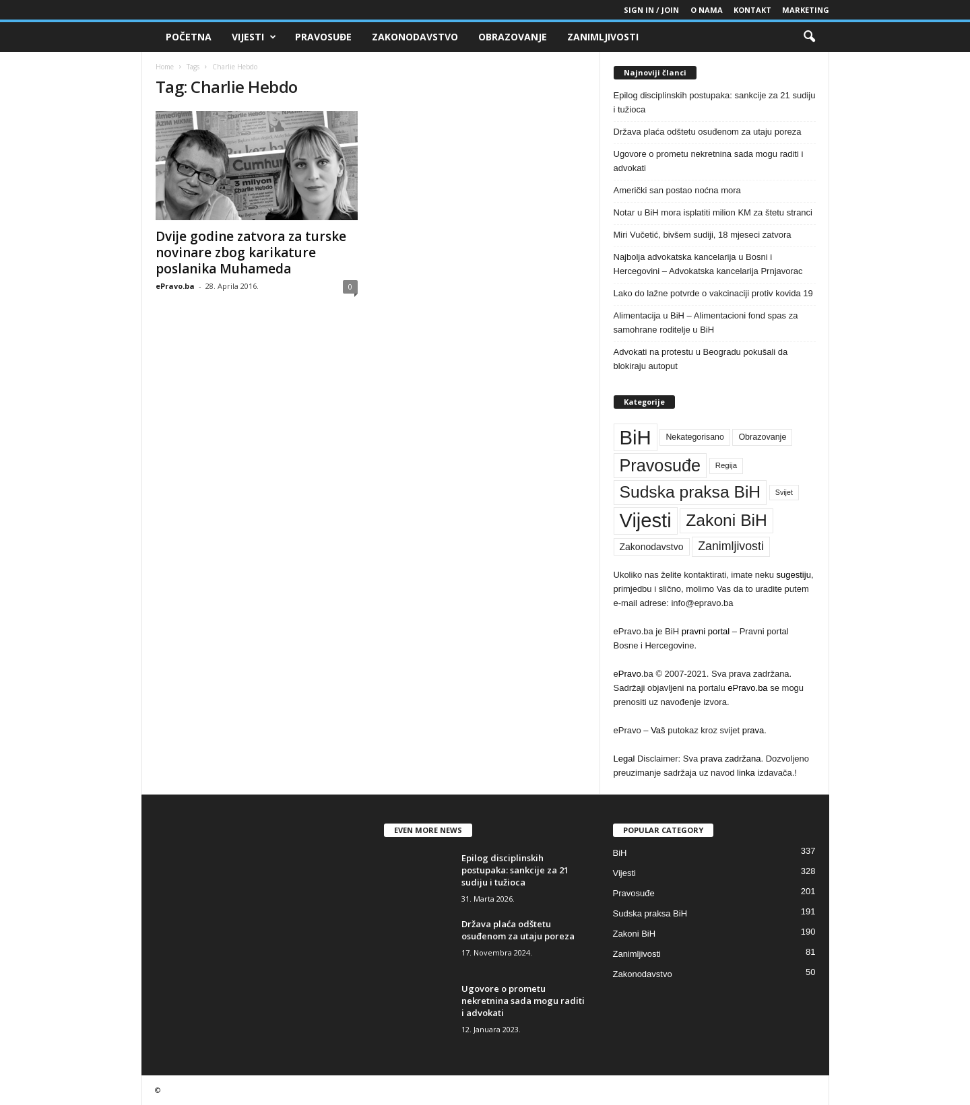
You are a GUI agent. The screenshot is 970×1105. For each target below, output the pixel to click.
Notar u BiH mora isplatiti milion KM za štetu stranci (713, 212)
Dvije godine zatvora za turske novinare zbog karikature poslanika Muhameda (251, 252)
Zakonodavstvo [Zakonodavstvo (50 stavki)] (652, 546)
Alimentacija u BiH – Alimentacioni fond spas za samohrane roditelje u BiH (706, 322)
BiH (620, 853)
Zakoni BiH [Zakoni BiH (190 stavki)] (726, 520)
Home (165, 66)
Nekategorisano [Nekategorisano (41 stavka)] (694, 437)
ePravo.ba (175, 286)
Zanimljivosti (603, 36)
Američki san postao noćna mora (677, 190)
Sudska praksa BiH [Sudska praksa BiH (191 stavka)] (690, 492)
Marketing (805, 10)
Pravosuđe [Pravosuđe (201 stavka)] (660, 465)
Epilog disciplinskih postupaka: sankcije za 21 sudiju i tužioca (715, 102)
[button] (809, 37)
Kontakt (752, 10)
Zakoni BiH (634, 934)
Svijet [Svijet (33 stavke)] (784, 492)
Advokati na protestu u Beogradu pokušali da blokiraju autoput (701, 359)
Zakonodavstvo (415, 36)
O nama (706, 10)
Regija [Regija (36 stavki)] (726, 465)
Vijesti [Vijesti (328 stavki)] (646, 520)
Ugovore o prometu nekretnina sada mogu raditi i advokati (709, 161)
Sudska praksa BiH (650, 913)
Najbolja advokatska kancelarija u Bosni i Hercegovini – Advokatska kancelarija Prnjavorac (708, 264)
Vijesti (254, 37)
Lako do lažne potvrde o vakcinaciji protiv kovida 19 (713, 293)
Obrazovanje (512, 36)
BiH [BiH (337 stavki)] (635, 437)
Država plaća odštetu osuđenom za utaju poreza (708, 132)
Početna (189, 36)
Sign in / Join (651, 10)
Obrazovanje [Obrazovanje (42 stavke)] (762, 437)
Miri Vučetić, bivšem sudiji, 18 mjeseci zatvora (702, 235)
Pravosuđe (323, 36)
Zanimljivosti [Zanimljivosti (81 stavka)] (731, 546)
